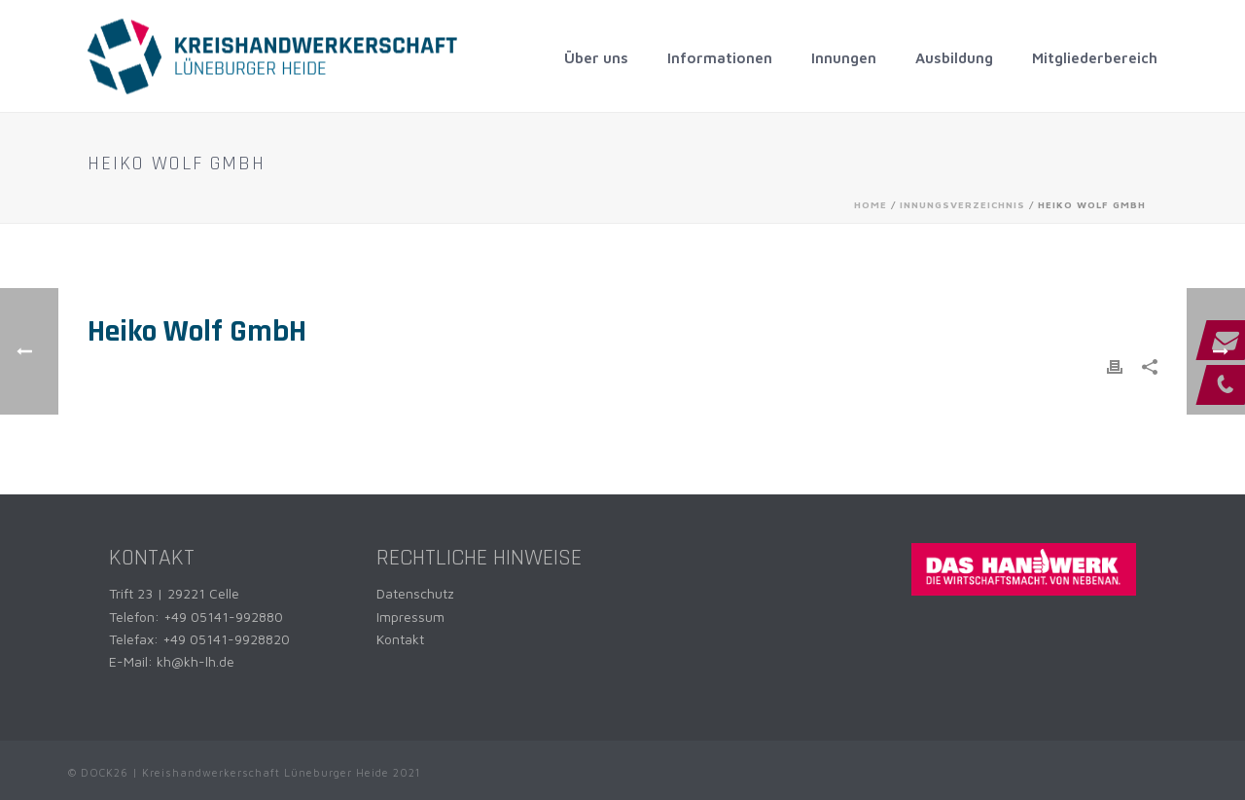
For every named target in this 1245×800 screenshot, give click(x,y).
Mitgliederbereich (1094, 58)
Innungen (843, 58)
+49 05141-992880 (223, 616)
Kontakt (400, 639)
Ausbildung (954, 58)
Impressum (410, 616)
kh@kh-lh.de (195, 661)
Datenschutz (415, 593)
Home (870, 204)
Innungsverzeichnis (962, 204)
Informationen (719, 58)
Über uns (596, 58)
